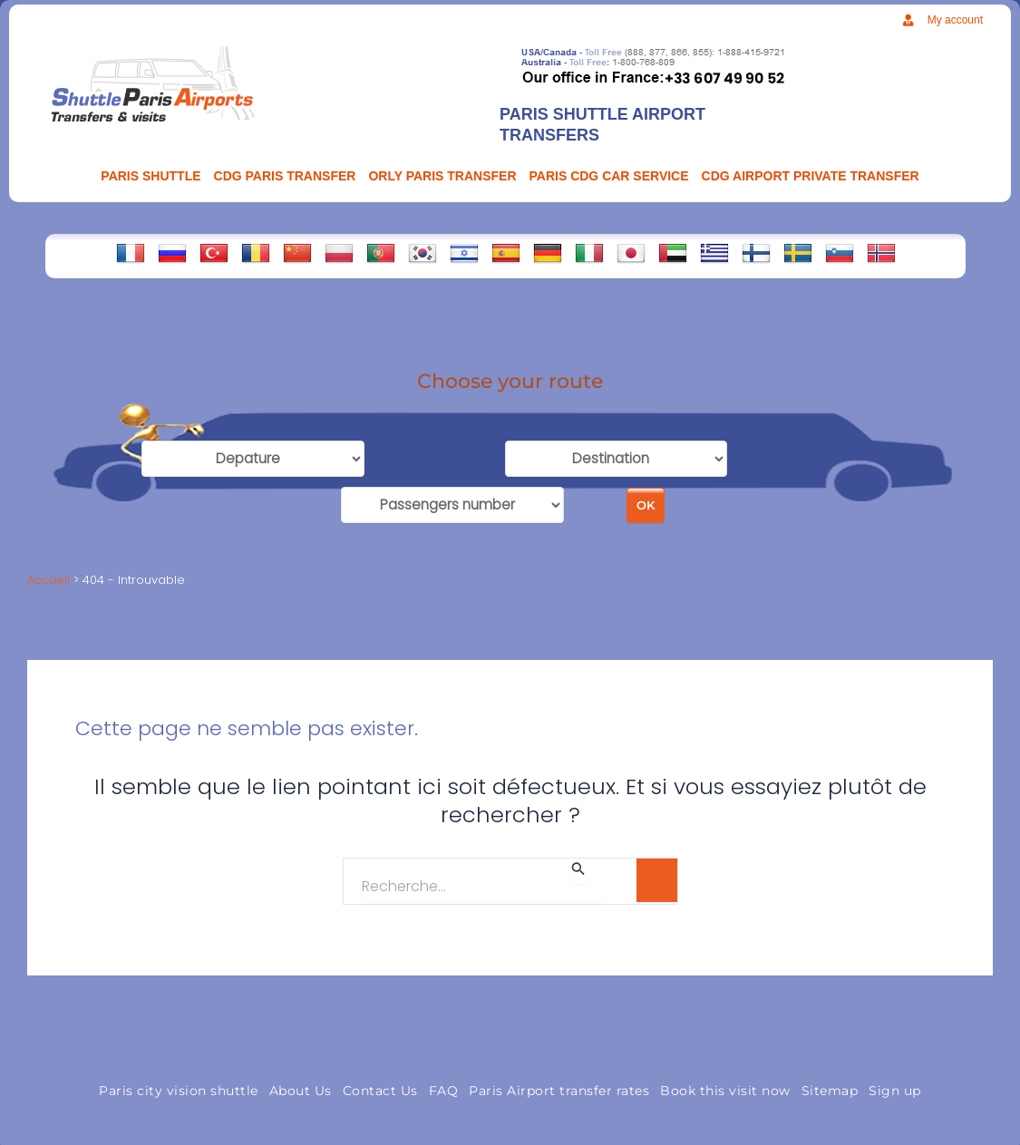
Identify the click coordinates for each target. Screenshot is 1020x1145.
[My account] (908, 20)
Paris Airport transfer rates (559, 1083)
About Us (300, 1083)
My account (955, 20)
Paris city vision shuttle (178, 1083)
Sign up (895, 1083)
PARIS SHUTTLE (150, 176)
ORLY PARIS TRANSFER (442, 176)
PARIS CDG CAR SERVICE (609, 176)
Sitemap (830, 1083)
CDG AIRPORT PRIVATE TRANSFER (810, 176)
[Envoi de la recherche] (578, 864)
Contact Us (380, 1083)
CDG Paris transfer (285, 176)
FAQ (444, 1083)
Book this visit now (725, 1083)
